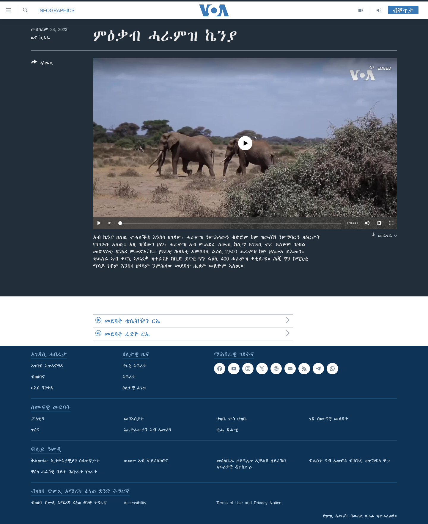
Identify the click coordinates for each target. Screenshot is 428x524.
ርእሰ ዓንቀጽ (42, 388)
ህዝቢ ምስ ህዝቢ (231, 419)
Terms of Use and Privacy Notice (248, 503)
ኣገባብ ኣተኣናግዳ (47, 366)
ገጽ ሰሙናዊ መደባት (328, 419)
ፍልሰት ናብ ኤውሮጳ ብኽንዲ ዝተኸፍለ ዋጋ (349, 461)
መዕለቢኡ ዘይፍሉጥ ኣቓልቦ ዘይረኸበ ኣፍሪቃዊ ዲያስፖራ (251, 464)
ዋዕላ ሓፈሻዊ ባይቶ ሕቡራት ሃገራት (64, 472)
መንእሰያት (134, 419)
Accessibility (135, 503)
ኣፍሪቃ (129, 377)
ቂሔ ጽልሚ (227, 430)
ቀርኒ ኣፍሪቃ (134, 366)
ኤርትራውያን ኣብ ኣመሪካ (147, 430)
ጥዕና (35, 430)
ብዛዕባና (38, 377)
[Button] (42, 64)
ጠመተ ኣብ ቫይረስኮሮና (146, 461)
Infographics (56, 10)
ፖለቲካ (37, 419)
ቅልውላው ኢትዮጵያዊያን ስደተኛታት (65, 461)
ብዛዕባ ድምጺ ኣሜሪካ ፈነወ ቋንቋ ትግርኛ (69, 503)
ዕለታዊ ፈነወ (134, 388)
